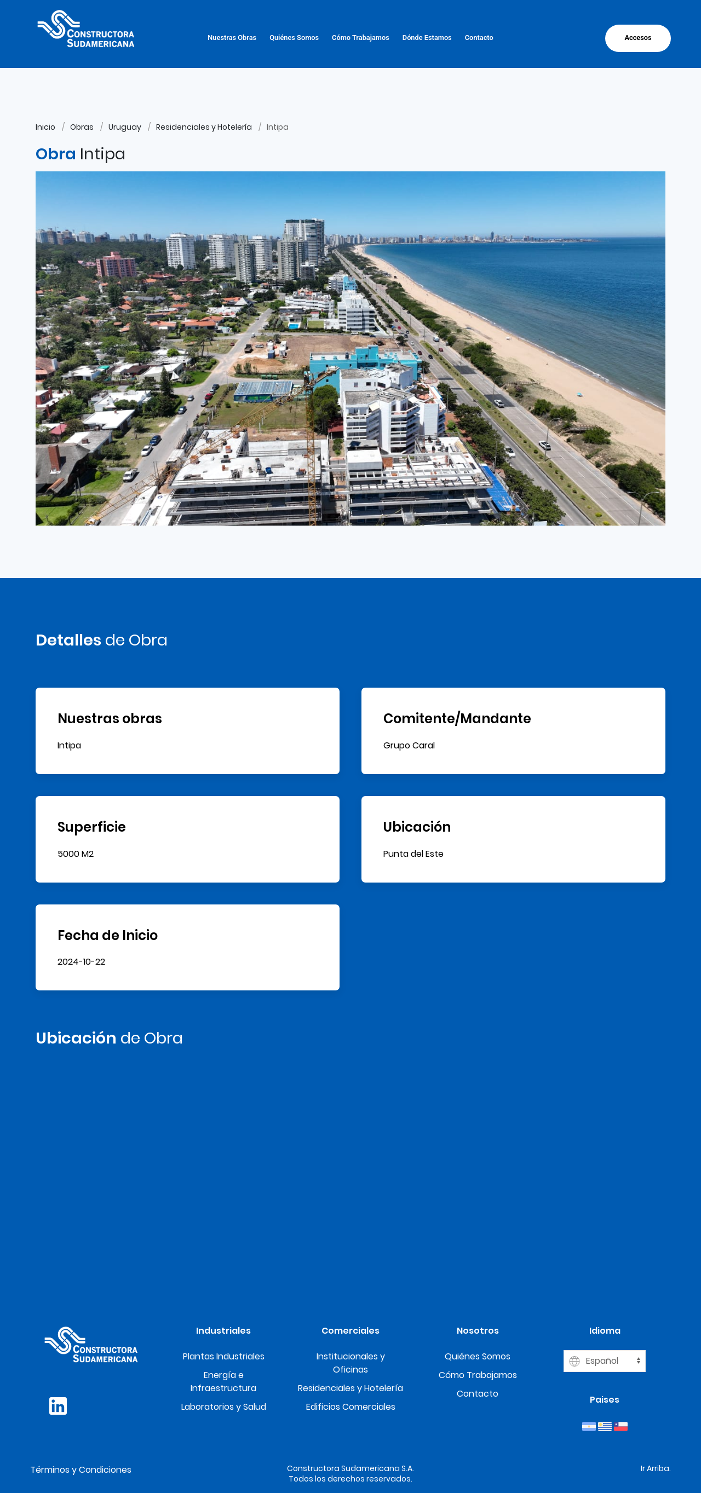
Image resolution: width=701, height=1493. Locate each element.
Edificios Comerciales (350, 1406)
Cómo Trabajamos (360, 37)
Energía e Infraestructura (223, 1381)
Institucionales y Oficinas (351, 1363)
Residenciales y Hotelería (204, 127)
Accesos (637, 37)
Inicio (45, 127)
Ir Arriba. (656, 1468)
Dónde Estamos (427, 37)
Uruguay (124, 127)
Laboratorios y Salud (223, 1406)
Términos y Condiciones (80, 1469)
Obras (82, 127)
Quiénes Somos (294, 37)
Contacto (479, 37)
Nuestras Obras (232, 37)
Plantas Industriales (224, 1356)
